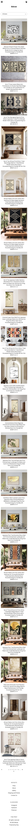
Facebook (14, 807)
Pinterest (14, 810)
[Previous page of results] (2, 769)
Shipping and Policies (14, 793)
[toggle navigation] (2, 2)
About (14, 788)
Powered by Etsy (14, 825)
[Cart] (26, 2)
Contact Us (14, 795)
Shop (14, 785)
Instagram (14, 805)
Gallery (14, 790)
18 (22, 769)
